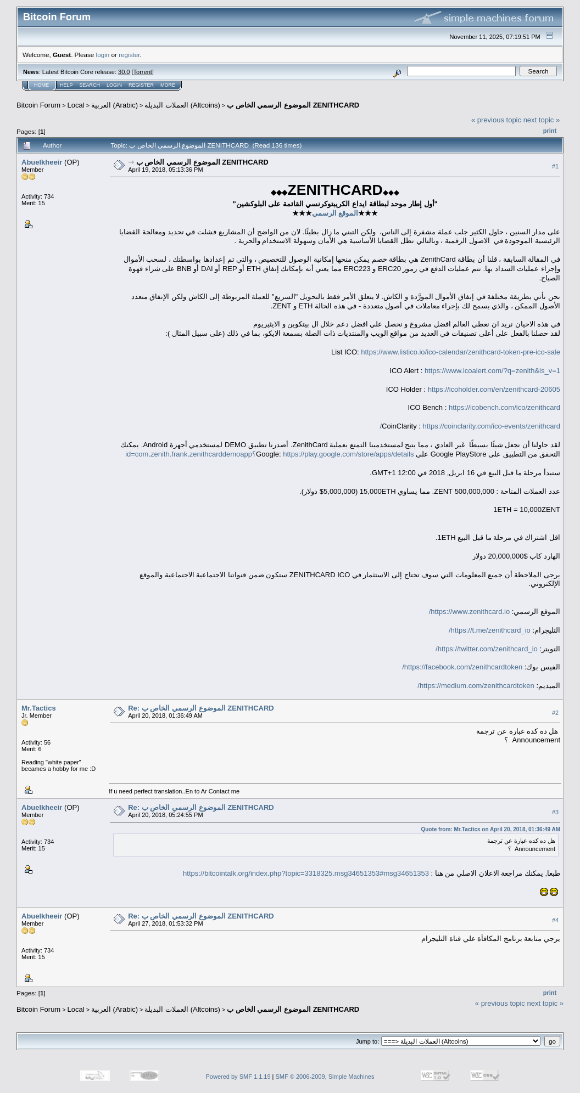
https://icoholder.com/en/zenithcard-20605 (494, 389)
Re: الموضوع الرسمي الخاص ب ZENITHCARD (201, 708)
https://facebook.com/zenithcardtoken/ (462, 667)
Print (549, 130)
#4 (555, 920)
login (103, 54)
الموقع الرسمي (335, 213)
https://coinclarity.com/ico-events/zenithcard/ (470, 426)
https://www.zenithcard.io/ (469, 611)
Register (141, 85)
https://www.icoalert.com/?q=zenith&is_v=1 (492, 371)
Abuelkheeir (41, 162)
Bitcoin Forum (38, 105)
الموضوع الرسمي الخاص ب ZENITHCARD (293, 105)
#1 (555, 166)
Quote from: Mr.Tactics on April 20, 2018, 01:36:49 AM (490, 829)
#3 (555, 812)
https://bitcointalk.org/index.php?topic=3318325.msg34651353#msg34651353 (306, 873)
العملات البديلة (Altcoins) (182, 105)
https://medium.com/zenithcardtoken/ (475, 685)
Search (90, 85)
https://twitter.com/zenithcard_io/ (487, 649)
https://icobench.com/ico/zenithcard (504, 407)
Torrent (142, 72)
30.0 (124, 72)
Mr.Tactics (38, 708)
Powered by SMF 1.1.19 (238, 1076)
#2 (555, 712)
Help (66, 85)
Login (114, 85)
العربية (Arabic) (114, 105)
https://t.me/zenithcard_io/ (490, 630)
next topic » (541, 120)
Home (41, 85)
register (129, 54)
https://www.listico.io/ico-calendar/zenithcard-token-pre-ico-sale (460, 352)
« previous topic (496, 120)
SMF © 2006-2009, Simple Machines (325, 1076)
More (167, 85)
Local (76, 105)
